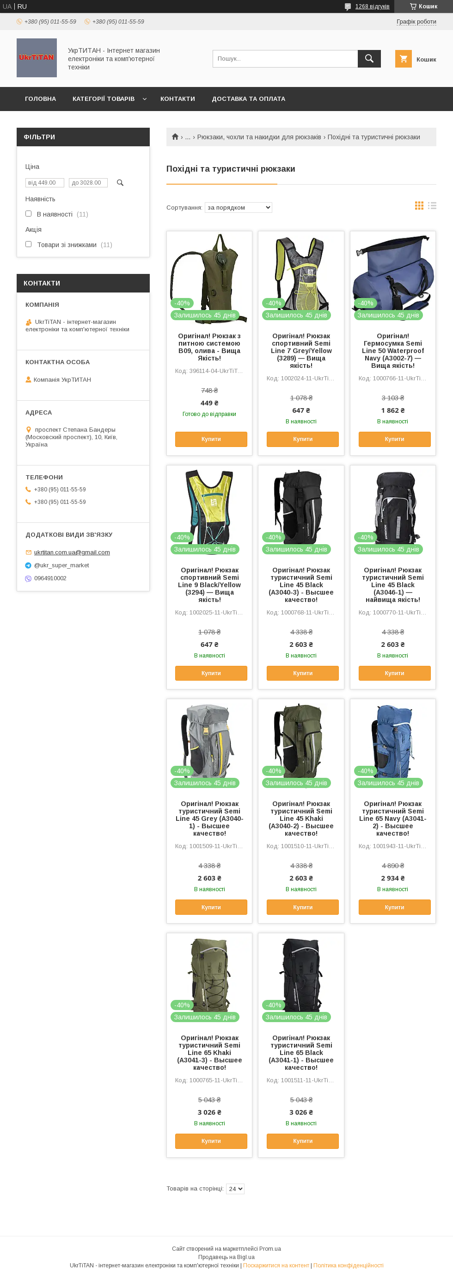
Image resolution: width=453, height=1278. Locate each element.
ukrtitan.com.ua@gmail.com (72, 552)
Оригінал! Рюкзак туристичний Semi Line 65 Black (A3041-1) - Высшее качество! (301, 1052)
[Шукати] (369, 59)
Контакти (177, 98)
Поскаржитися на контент (276, 1265)
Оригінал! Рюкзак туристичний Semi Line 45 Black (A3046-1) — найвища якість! (393, 584)
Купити (211, 439)
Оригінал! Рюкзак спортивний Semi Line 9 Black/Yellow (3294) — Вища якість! (209, 584)
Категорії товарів (104, 98)
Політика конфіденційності (348, 1265)
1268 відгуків (372, 6)
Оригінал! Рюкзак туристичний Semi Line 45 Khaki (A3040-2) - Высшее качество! (301, 818)
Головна (40, 98)
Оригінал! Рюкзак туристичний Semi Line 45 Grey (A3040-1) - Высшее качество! (210, 818)
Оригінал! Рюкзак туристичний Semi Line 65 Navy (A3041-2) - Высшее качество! (393, 818)
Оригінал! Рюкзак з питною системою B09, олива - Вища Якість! (209, 347)
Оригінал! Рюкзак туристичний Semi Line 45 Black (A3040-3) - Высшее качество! (301, 584)
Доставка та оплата (248, 98)
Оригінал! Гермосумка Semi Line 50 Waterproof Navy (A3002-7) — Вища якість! (393, 350)
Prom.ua (270, 1249)
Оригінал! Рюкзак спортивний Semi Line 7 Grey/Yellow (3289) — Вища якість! (301, 350)
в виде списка (432, 207)
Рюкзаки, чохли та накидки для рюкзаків (259, 137)
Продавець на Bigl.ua (226, 1257)
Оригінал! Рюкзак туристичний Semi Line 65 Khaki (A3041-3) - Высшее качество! (209, 1052)
